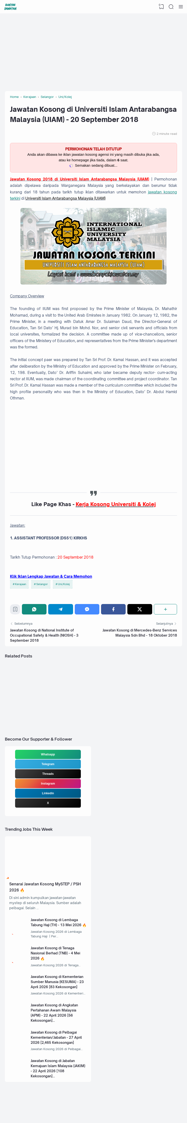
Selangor (42, 584)
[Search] (171, 6)
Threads (48, 774)
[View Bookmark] (161, 6)
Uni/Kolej (64, 584)
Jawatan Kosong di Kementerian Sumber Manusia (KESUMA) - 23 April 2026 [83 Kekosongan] (57, 982)
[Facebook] (113, 609)
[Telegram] (60, 609)
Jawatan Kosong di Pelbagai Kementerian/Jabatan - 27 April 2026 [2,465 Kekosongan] (56, 1037)
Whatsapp (48, 754)
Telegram (48, 764)
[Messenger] (87, 609)
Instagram (48, 783)
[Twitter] (139, 609)
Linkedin (48, 793)
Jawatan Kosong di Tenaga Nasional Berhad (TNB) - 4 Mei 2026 (55, 953)
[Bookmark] (15, 610)
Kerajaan (20, 584)
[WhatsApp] (34, 609)
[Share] (165, 609)
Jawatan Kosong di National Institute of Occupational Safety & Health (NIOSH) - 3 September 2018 (44, 635)
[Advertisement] (93, 52)
